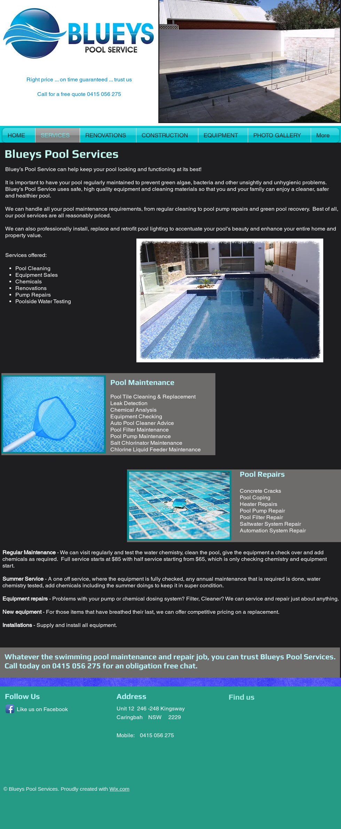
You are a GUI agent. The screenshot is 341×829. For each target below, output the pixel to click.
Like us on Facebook (42, 709)
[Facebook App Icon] (10, 709)
